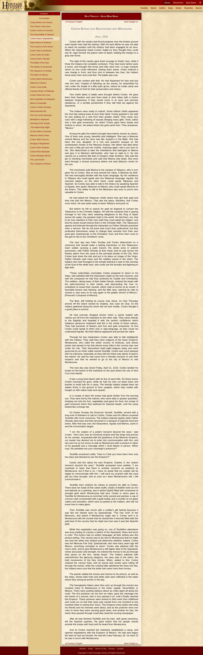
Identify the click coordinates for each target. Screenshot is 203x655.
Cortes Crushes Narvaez (40, 107)
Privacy (111, 649)
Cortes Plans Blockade (40, 152)
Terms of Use (100, 649)
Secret (199, 8)
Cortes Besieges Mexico (40, 156)
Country (144, 8)
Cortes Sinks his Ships (39, 55)
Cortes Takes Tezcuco (39, 139)
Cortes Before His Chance (41, 22)
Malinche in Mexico (38, 83)
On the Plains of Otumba (40, 131)
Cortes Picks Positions (39, 147)
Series (178, 8)
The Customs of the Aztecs (41, 47)
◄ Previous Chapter (73, 22)
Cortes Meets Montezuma (41, 79)
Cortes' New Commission (41, 51)
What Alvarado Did (38, 111)
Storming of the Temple (40, 123)
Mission (83, 649)
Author (162, 8)
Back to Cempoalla (38, 103)
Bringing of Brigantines (39, 143)
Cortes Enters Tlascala (39, 59)
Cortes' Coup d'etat (38, 87)
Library (167, 3)
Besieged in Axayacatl (39, 119)
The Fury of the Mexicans (41, 115)
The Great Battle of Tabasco (42, 34)
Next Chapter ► (131, 22)
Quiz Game (191, 3)
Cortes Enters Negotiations (41, 38)
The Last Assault (37, 160)
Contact (120, 649)
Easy (170, 8)
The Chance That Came (40, 26)
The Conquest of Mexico (40, 164)
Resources (178, 3)
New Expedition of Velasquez (42, 99)
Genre (153, 8)
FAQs (90, 649)
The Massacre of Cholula (40, 71)
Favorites (188, 8)
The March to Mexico (39, 75)
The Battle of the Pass (39, 63)
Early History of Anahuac (40, 42)
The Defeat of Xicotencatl (41, 67)
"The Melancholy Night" (40, 127)
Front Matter (44, 18)
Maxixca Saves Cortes (39, 135)
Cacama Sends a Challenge (42, 91)
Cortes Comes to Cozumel (41, 30)
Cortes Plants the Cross (40, 95)
